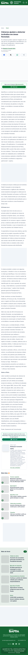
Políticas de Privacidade (19, 650)
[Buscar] (24, 3)
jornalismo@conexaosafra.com (8, 640)
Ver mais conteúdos (15, 467)
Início (2, 28)
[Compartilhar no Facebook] (4, 54)
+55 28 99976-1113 (22, 640)
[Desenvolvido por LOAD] (18, 652)
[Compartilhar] (24, 54)
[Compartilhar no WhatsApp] (17, 54)
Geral (7, 28)
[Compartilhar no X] (11, 54)
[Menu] (26, 2)
